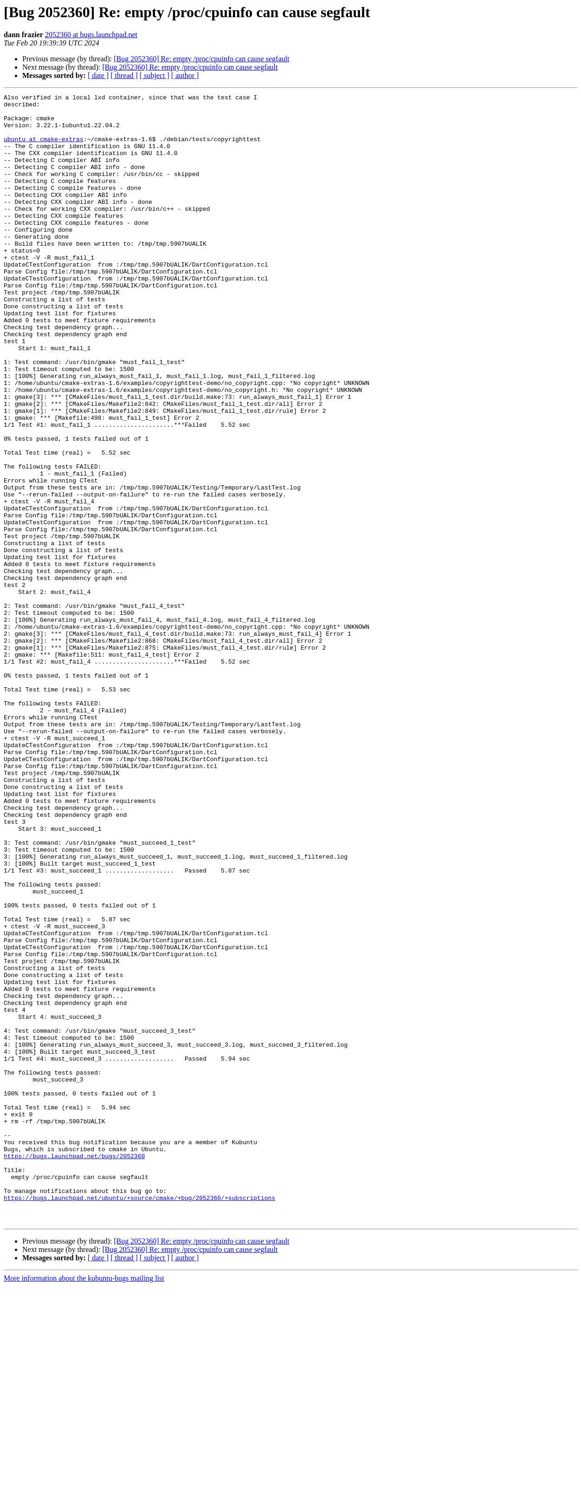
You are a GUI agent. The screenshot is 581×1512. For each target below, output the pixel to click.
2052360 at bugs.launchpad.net (91, 35)
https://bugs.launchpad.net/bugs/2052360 (74, 1369)
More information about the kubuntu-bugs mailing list (84, 1504)
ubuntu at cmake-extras (44, 148)
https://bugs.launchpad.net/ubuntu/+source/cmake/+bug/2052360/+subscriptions (139, 1419)
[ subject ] (154, 75)
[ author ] (185, 75)
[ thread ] (124, 75)
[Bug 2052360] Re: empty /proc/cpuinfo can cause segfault (201, 59)
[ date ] (98, 75)
